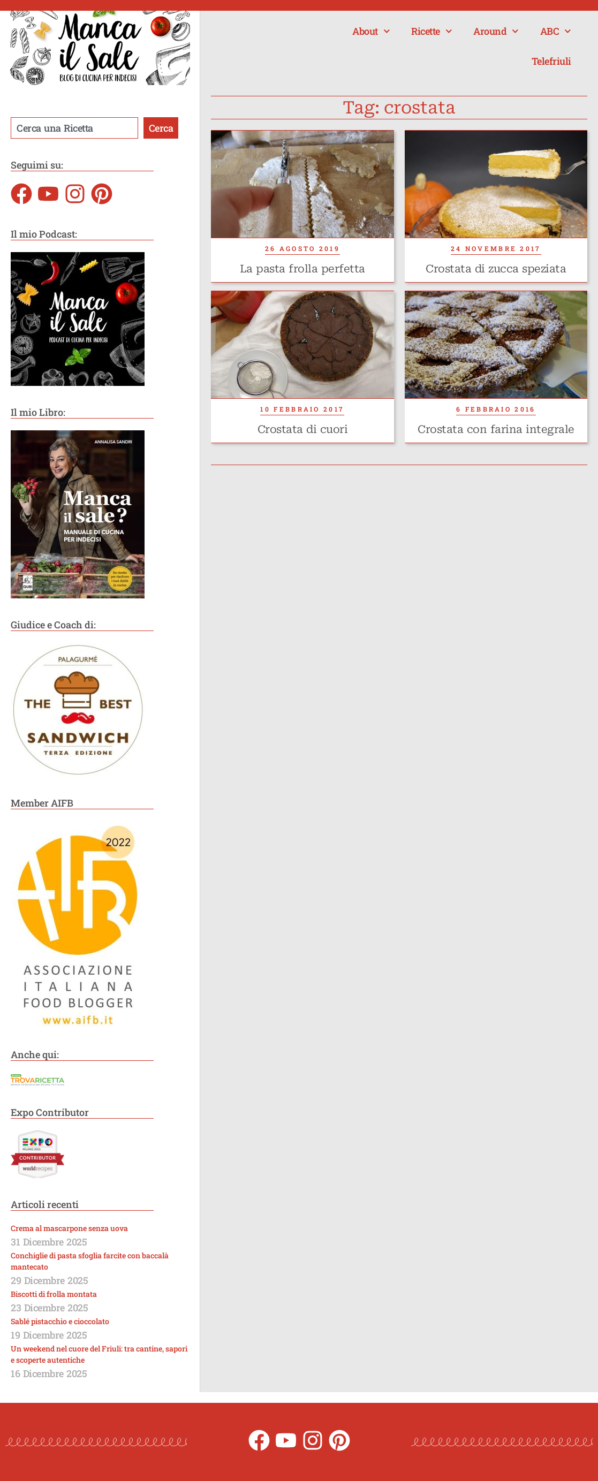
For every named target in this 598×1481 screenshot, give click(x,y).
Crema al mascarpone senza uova (69, 1228)
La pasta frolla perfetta (302, 268)
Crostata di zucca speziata (496, 268)
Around (496, 31)
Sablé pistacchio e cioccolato (60, 1321)
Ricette (431, 31)
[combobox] (74, 128)
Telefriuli (551, 61)
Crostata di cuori (303, 429)
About (371, 31)
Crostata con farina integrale (496, 429)
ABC (555, 31)
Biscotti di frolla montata (54, 1294)
